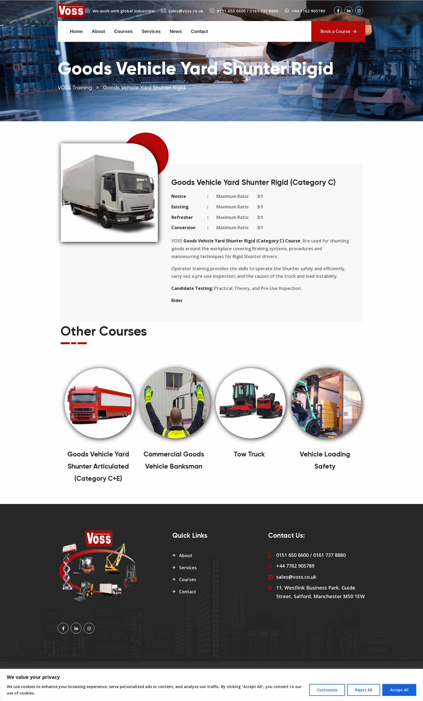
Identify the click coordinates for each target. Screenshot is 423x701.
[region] (211, 685)
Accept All (399, 689)
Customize (327, 689)
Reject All (363, 689)
